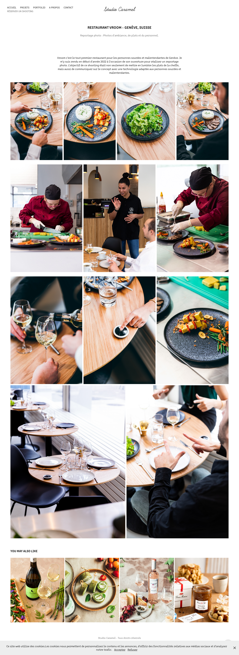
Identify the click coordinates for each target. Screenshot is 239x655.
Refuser (132, 649)
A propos (54, 7)
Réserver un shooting (20, 11)
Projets (24, 7)
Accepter (119, 649)
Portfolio (39, 7)
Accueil (11, 7)
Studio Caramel (119, 9)
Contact (68, 7)
